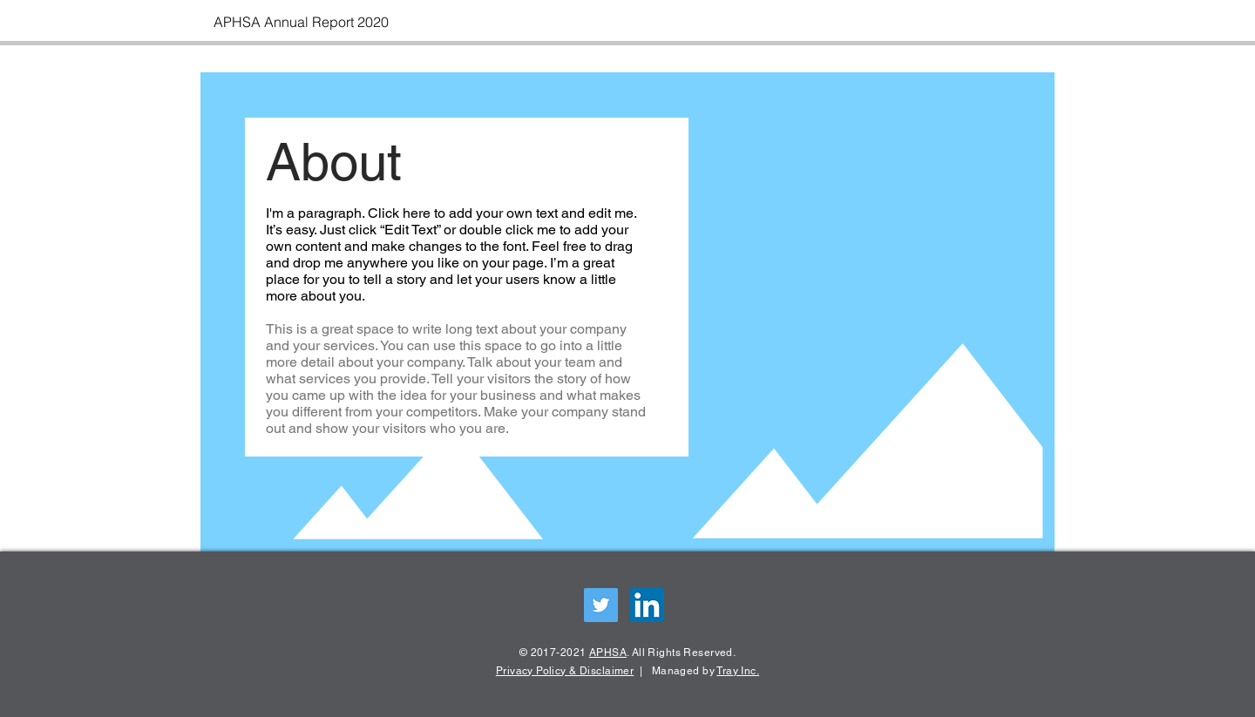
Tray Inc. (737, 671)
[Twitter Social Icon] (601, 605)
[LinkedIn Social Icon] (647, 605)
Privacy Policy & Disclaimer (565, 671)
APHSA (608, 652)
